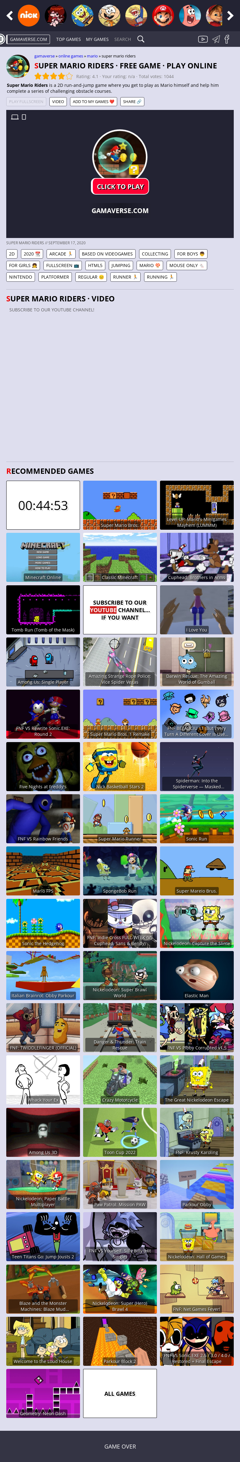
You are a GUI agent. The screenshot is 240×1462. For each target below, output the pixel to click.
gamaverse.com (28, 39)
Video (58, 101)
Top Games (68, 39)
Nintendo (20, 277)
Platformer (55, 277)
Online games (70, 56)
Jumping (121, 265)
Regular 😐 (91, 277)
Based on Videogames (107, 254)
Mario (92, 56)
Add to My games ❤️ (93, 101)
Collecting (155, 254)
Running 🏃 (160, 277)
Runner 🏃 (125, 277)
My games (97, 39)
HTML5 (95, 265)
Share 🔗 (132, 101)
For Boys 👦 (191, 254)
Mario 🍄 (149, 265)
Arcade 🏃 (61, 254)
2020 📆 (32, 254)
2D (12, 254)
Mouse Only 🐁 (186, 265)
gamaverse (44, 56)
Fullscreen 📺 (62, 265)
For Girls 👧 (23, 265)
